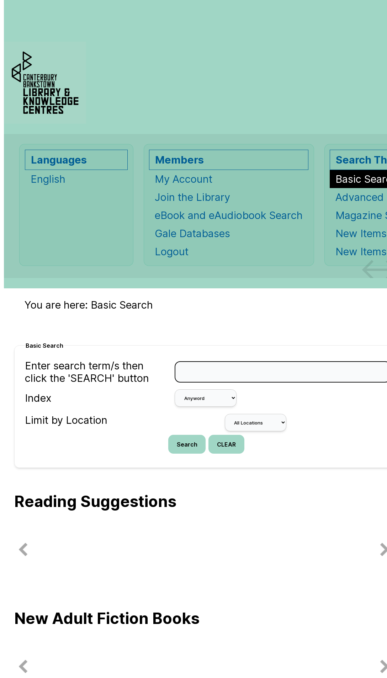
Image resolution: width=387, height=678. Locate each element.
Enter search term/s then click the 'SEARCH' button (87, 371)
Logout (172, 251)
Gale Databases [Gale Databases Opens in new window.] (192, 233)
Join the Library (192, 197)
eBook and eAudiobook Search (229, 215)
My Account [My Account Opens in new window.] (183, 179)
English (48, 179)
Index (38, 398)
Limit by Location (66, 420)
